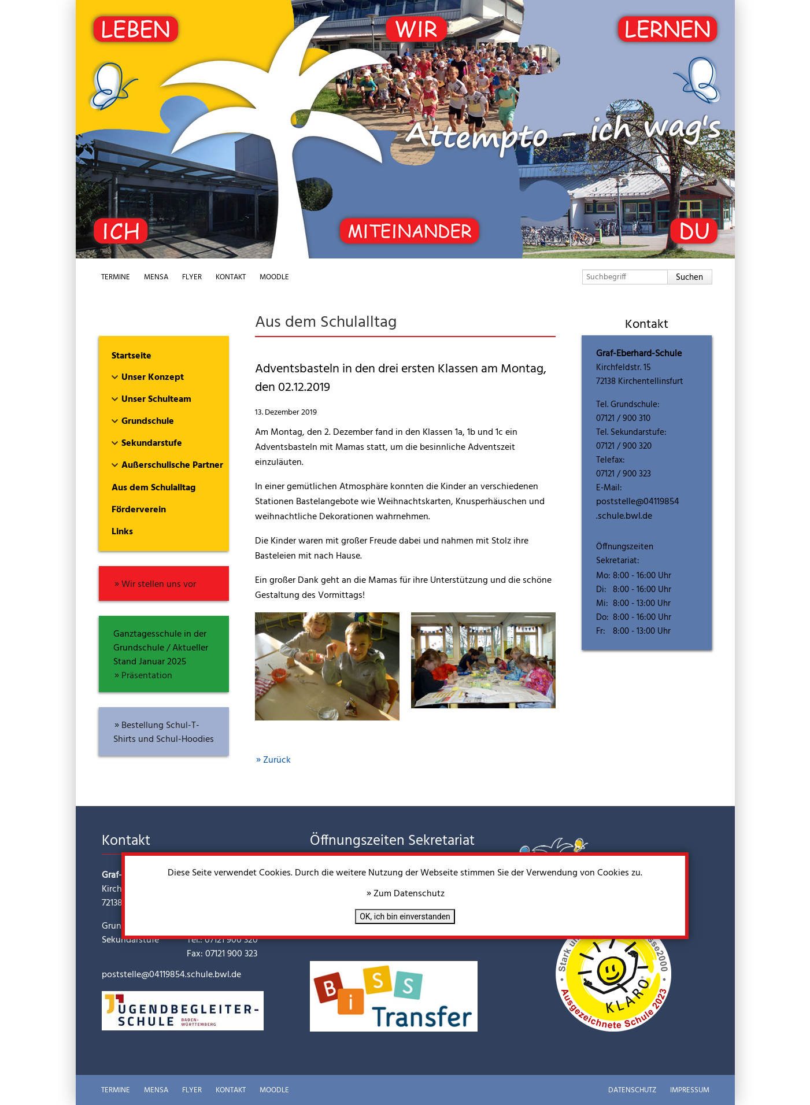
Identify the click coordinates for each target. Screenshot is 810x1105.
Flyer (192, 277)
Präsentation (146, 675)
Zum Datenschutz (409, 893)
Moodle (274, 277)
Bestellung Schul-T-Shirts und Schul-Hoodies (163, 732)
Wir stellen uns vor (158, 584)
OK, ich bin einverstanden (405, 916)
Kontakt (231, 277)
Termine (115, 277)
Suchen (689, 277)
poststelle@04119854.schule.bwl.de (637, 509)
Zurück (277, 760)
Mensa (156, 277)
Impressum (689, 1090)
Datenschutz (632, 1090)
